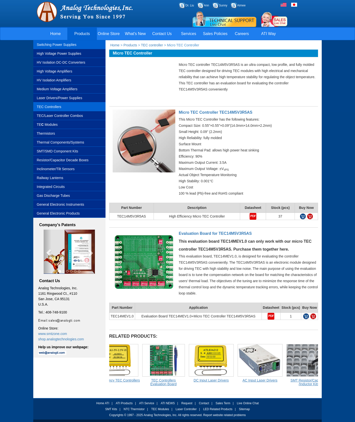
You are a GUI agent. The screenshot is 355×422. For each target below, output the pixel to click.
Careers (242, 34)
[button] (47, 252)
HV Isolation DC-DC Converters (61, 62)
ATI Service (146, 403)
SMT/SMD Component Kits (57, 151)
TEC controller (151, 45)
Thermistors (46, 133)
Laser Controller (186, 409)
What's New (135, 34)
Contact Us (162, 34)
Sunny (223, 5)
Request (187, 403)
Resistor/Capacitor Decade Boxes (63, 160)
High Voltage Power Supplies (59, 53)
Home (55, 34)
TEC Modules (160, 409)
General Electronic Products (58, 213)
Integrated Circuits (51, 187)
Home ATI (102, 403)
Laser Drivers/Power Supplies (59, 98)
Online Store (109, 34)
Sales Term (222, 403)
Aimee (241, 5)
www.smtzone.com (52, 334)
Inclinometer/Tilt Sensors (56, 169)
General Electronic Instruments (60, 204)
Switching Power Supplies (56, 45)
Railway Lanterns (50, 178)
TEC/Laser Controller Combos (60, 116)
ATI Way (268, 34)
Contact (204, 403)
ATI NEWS (168, 403)
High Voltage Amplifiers (54, 71)
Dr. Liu (189, 5)
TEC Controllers (49, 107)
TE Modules (47, 125)
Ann (206, 5)
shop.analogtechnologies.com (61, 339)
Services (188, 34)
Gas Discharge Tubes (53, 196)
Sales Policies (215, 34)
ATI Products (124, 403)
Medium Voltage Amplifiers (57, 89)
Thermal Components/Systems (60, 142)
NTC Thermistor (134, 409)
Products (82, 34)
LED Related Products (217, 409)
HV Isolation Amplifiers (54, 80)
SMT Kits (111, 409)
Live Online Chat (248, 403)
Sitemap (244, 409)
